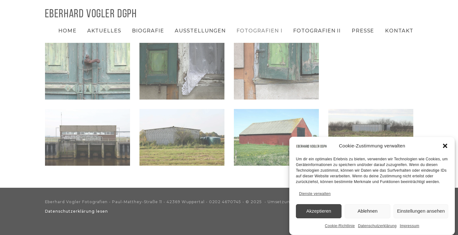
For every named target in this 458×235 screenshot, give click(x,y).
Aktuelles (104, 31)
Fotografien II (317, 31)
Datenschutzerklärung (377, 227)
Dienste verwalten (315, 195)
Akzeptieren (318, 212)
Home (67, 31)
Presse (363, 31)
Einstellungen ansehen (421, 212)
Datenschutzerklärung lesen (76, 211)
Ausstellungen (200, 31)
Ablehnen (367, 212)
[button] (445, 147)
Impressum (409, 227)
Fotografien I (259, 31)
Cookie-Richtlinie (340, 227)
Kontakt (399, 31)
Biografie (148, 31)
